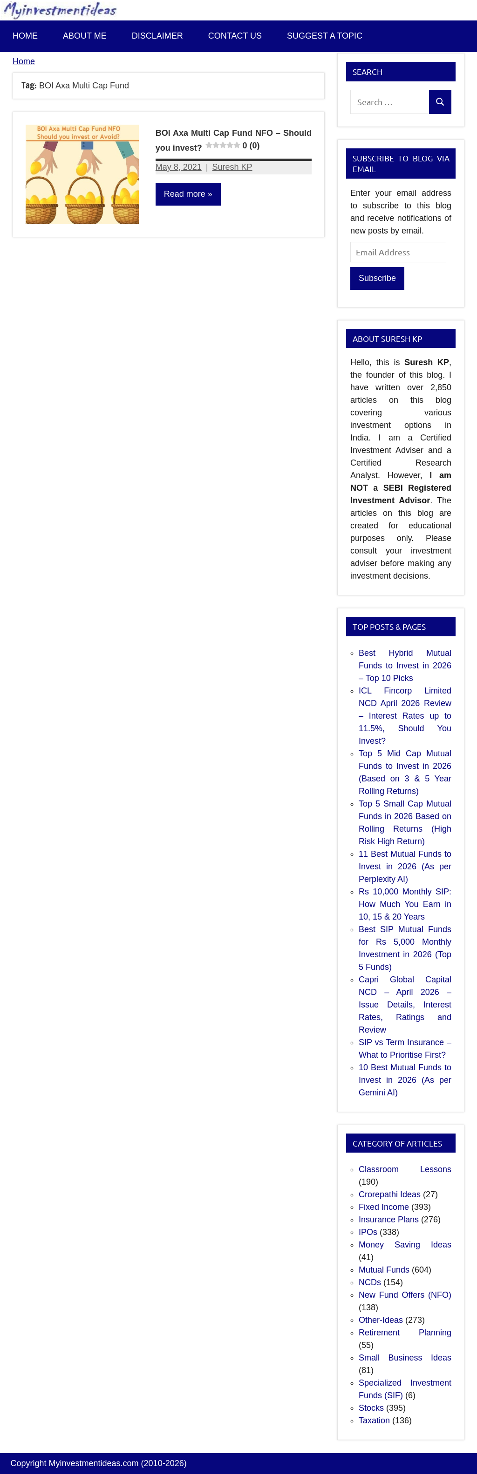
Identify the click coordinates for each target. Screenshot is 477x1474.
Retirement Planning (405, 1332)
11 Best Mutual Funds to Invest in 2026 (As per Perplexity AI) (405, 866)
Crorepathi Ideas (390, 1194)
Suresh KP (232, 167)
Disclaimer (157, 35)
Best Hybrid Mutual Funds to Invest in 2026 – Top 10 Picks (405, 665)
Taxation (374, 1420)
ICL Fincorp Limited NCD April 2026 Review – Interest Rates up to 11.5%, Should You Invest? (405, 716)
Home (25, 35)
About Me (85, 35)
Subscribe (377, 278)
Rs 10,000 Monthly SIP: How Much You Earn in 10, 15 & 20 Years (405, 904)
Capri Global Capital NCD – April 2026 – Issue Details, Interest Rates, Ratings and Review (405, 1004)
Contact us (235, 35)
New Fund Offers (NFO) (405, 1295)
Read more (184, 194)
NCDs (370, 1282)
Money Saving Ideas (405, 1244)
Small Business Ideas (405, 1357)
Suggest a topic (324, 35)
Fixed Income (384, 1207)
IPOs (368, 1232)
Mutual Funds (384, 1269)
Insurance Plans (389, 1219)
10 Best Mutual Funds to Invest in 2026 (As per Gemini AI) (405, 1080)
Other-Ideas (381, 1320)
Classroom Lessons (405, 1169)
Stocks (371, 1408)
